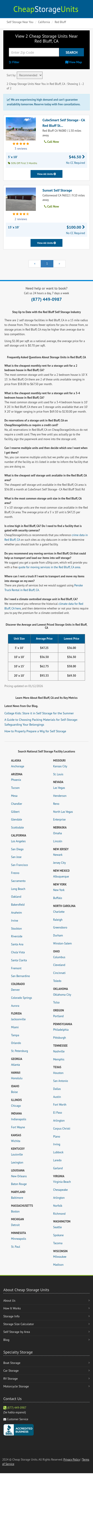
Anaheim (16, 913)
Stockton (16, 928)
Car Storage (11, 1371)
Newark (57, 855)
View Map (73, 62)
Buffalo (57, 898)
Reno (56, 804)
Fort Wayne (18, 1127)
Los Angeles (18, 841)
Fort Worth (59, 1105)
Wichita (15, 1141)
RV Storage (10, 1379)
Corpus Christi (61, 1128)
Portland (58, 1016)
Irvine (14, 921)
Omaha (57, 833)
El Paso (57, 1112)
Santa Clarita (19, 960)
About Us (9, 1301)
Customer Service (17, 1419)
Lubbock (58, 1152)
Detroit (15, 1225)
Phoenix (16, 780)
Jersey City (59, 863)
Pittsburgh (59, 1038)
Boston (15, 1211)
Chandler (16, 804)
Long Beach (18, 889)
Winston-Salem (62, 943)
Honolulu (16, 1078)
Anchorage (17, 766)
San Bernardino (20, 976)
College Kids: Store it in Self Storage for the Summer (39, 713)
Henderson (59, 796)
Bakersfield (18, 905)
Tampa (15, 1035)
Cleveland (59, 965)
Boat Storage (11, 1363)
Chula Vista (18, 952)
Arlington (59, 1120)
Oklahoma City (62, 995)
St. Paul (15, 1247)
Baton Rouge (19, 1184)
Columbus (59, 957)
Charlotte (58, 912)
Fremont (16, 968)
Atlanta (15, 1065)
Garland (58, 1168)
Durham (58, 935)
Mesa (14, 796)
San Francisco (19, 865)
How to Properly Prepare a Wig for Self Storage (35, 731)
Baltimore (17, 1198)
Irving (56, 1144)
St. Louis (58, 774)
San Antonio (60, 1081)
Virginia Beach (62, 1182)
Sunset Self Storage (57, 190)
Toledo (57, 981)
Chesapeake (60, 1190)
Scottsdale (17, 827)
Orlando (16, 1043)
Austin (57, 1097)
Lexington (17, 1162)
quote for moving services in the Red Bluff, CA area (49, 567)
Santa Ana (17, 944)
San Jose (16, 857)
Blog (6, 1340)
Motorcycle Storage (16, 1386)
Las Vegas (59, 788)
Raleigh (57, 920)
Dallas (57, 1089)
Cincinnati (59, 973)
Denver (15, 990)
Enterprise (59, 819)
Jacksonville (18, 1019)
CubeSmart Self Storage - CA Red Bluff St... (64, 123)
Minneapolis (18, 1239)
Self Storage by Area (16, 1332)
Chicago (16, 1106)
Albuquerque (61, 876)
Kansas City (60, 766)
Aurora (15, 1006)
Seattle (57, 1227)
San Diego (17, 849)
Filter (14, 62)
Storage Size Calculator (18, 1324)
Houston (58, 1073)
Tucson (15, 788)
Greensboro (60, 927)
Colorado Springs (21, 998)
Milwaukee (59, 1257)
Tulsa (56, 1002)
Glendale (16, 819)
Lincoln (57, 841)
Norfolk (57, 1206)
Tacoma (57, 1243)
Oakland (16, 897)
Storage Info (11, 1316)
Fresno (15, 873)
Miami (15, 1027)
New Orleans (19, 1176)
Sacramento (18, 881)
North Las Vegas (63, 812)
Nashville (59, 1051)
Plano (56, 1136)
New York (58, 890)
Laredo (57, 1160)
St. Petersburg (19, 1051)
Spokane (58, 1235)
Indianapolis (18, 1119)
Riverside (16, 936)
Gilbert (15, 812)
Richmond (59, 1214)
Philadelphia (61, 1030)
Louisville (17, 1154)
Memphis (58, 1059)
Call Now (51, 142)
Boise (14, 1092)
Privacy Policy (71, 1459)
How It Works (12, 1308)
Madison (58, 1265)
